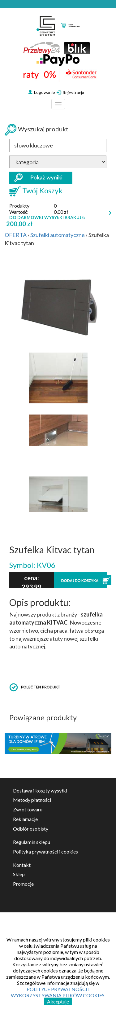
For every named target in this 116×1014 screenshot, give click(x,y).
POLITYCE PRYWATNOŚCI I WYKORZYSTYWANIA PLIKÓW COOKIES (58, 992)
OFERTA (16, 234)
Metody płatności (32, 800)
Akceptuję (58, 1001)
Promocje (23, 884)
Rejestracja (70, 92)
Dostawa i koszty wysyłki (40, 790)
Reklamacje (25, 819)
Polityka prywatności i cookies (45, 851)
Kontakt (22, 865)
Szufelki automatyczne (57, 234)
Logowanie (41, 92)
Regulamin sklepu (31, 842)
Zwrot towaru (27, 809)
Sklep (19, 874)
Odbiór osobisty (30, 829)
